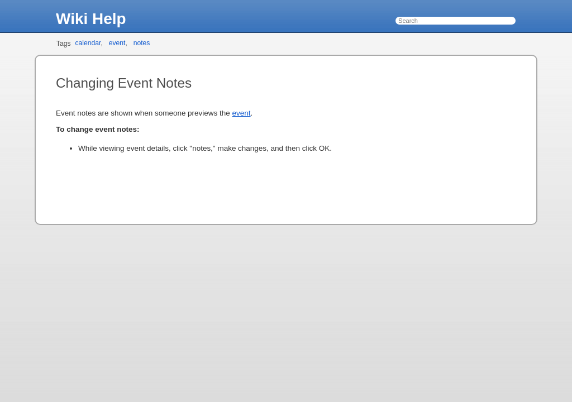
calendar (88, 43)
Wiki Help (91, 18)
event (117, 43)
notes (142, 43)
